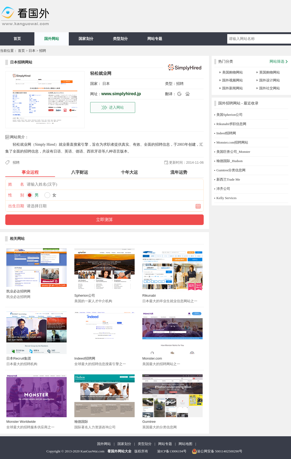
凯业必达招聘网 (18, 291)
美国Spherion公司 (229, 115)
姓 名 (16, 184)
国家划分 (86, 39)
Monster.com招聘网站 (232, 142)
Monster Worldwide (21, 422)
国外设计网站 (269, 80)
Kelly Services (226, 198)
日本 (32, 51)
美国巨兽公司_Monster (233, 152)
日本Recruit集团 (18, 358)
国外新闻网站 (232, 88)
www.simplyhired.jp (121, 93)
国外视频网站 (232, 80)
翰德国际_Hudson (229, 161)
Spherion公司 (84, 295)
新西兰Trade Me (228, 179)
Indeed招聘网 (84, 358)
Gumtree (149, 422)
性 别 (16, 195)
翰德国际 (81, 422)
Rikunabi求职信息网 (231, 124)
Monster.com (152, 358)
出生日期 (16, 206)
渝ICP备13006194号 (172, 451)
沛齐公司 (223, 189)
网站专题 (154, 39)
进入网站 (116, 107)
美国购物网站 (232, 72)
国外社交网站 (269, 88)
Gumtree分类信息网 (230, 170)
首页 (17, 39)
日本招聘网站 (21, 62)
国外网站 (51, 39)
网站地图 (185, 444)
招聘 (42, 51)
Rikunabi (149, 295)
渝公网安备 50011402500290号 (217, 451)
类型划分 (120, 39)
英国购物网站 (269, 72)
